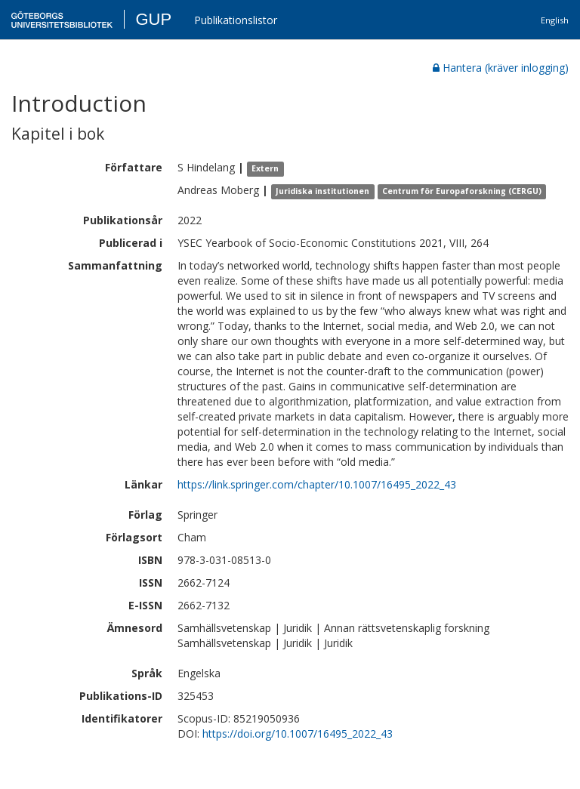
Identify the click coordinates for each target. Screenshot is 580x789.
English (555, 20)
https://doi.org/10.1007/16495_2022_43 (297, 733)
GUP (153, 19)
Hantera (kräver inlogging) (501, 67)
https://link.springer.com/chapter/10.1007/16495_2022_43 (316, 484)
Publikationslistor (235, 20)
